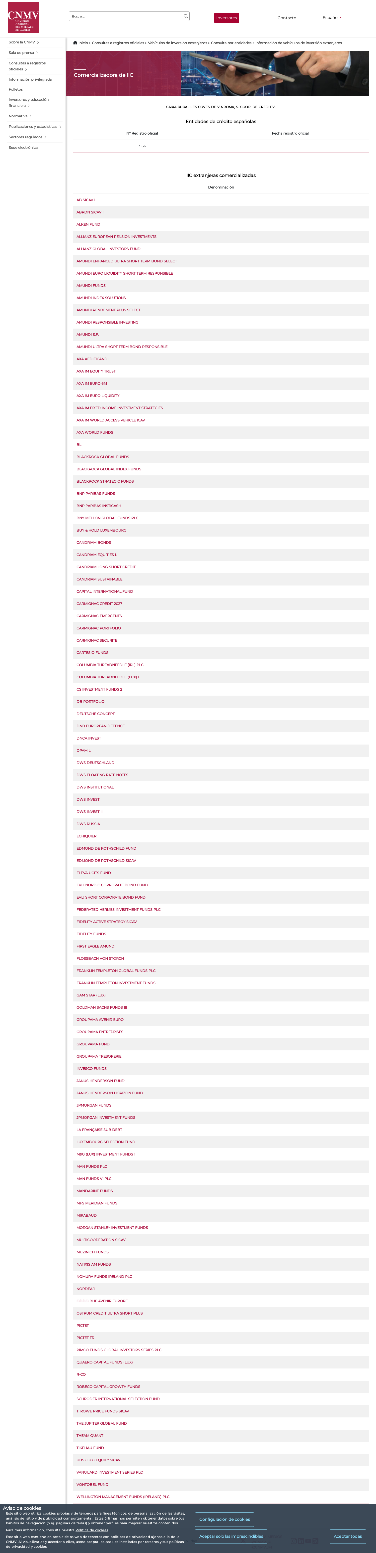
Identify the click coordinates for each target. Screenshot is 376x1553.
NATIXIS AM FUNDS (93, 1264)
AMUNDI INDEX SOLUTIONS (101, 298)
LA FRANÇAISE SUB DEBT (99, 1130)
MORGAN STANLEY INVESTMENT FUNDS (112, 1227)
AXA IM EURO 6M (91, 383)
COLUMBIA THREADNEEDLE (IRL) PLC (110, 665)
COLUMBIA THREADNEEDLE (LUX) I (107, 677)
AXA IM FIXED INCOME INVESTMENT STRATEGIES (119, 408)
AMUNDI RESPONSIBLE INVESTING (107, 322)
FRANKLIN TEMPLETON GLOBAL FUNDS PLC (115, 971)
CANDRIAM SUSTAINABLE (99, 579)
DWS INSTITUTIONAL (95, 787)
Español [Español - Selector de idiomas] (331, 17)
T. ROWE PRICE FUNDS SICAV (102, 1411)
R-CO (81, 1374)
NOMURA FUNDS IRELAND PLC (104, 1276)
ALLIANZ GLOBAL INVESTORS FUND (108, 249)
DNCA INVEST (88, 738)
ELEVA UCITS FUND (93, 873)
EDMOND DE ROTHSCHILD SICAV (106, 860)
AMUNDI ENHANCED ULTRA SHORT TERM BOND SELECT (126, 261)
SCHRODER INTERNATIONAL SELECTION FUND (118, 1399)
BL (78, 444)
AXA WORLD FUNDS (94, 432)
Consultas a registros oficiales (118, 43)
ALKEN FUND (88, 224)
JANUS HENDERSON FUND (100, 1081)
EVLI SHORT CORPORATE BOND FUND (111, 897)
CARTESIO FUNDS (92, 652)
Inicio (83, 43)
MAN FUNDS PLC (91, 1166)
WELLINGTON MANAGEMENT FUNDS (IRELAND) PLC (122, 1497)
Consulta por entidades (231, 43)
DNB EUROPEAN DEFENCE (100, 726)
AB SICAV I (85, 200)
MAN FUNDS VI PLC (93, 1178)
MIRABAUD (86, 1215)
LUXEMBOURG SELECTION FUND (105, 1142)
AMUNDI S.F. (87, 334)
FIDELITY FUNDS (91, 934)
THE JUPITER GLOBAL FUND (101, 1423)
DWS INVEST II (89, 811)
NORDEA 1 (85, 1289)
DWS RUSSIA (88, 824)
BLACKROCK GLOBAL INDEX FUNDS (108, 469)
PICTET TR (85, 1338)
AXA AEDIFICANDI (92, 359)
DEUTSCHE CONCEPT (95, 714)
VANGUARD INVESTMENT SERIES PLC (109, 1472)
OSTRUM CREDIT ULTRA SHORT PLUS (109, 1313)
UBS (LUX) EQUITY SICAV (98, 1460)
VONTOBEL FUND (92, 1484)
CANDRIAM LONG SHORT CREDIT (106, 567)
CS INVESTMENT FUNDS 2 (99, 689)
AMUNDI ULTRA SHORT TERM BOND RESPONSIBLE (121, 347)
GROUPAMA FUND (93, 1044)
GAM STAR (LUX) (91, 995)
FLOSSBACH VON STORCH (100, 958)
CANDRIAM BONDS (93, 542)
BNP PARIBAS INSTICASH (98, 506)
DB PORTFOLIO (90, 701)
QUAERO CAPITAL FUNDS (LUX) (104, 1362)
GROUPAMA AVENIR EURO (100, 1019)
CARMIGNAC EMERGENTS (99, 616)
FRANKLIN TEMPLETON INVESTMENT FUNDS (115, 983)
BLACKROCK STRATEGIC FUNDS (105, 481)
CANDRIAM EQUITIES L (96, 555)
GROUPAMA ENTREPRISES (99, 1032)
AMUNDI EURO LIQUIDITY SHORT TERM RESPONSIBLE (124, 273)
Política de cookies (91, 1530)
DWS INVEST (87, 799)
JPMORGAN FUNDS (93, 1105)
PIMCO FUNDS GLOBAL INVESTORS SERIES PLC (118, 1350)
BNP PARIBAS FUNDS (95, 493)
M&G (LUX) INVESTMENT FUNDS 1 (105, 1154)
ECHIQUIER (86, 836)
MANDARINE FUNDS (94, 1191)
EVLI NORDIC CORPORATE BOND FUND (112, 885)
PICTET (82, 1325)
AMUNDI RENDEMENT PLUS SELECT (108, 310)
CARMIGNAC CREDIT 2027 (99, 603)
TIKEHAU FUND (90, 1448)
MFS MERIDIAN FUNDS (96, 1203)
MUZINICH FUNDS (92, 1252)
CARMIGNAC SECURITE (96, 640)
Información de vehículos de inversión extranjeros (298, 43)
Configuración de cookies (224, 1519)
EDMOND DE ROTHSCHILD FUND (106, 848)
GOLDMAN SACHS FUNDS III (101, 1007)
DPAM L (83, 750)
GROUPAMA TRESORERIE (98, 1056)
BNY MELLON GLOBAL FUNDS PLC (107, 518)
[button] (35, 42)
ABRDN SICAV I (89, 212)
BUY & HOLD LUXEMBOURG (101, 530)
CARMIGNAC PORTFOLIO (98, 628)
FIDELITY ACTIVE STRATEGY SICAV (106, 922)
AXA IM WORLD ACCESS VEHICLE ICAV (110, 420)
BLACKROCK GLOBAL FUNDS (102, 457)
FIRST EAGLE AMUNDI (95, 946)
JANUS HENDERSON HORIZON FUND (109, 1093)
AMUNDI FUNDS (91, 285)
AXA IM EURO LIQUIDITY (97, 395)
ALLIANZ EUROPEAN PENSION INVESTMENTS (116, 236)
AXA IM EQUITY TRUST (96, 371)
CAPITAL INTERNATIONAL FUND (104, 591)
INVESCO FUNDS (91, 1068)
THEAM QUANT (89, 1435)
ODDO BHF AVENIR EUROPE (102, 1301)
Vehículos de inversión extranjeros (177, 43)
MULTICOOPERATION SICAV (101, 1240)
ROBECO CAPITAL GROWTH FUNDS (108, 1386)
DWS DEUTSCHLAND (95, 763)
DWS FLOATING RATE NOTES (102, 775)
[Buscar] (186, 16)
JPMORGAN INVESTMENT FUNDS (105, 1117)
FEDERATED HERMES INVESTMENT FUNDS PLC (118, 909)
